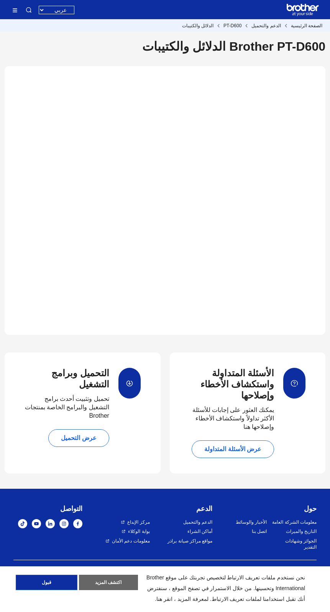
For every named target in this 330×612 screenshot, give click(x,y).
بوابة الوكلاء (138, 531)
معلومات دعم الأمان (131, 541)
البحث (29, 10)
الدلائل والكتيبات (197, 25)
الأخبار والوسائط (251, 522)
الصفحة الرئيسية (306, 25)
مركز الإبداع (138, 522)
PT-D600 (232, 25)
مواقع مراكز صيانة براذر (189, 541)
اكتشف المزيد (108, 582)
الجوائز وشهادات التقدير (301, 544)
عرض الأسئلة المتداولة (232, 449)
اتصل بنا (259, 531)
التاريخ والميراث (301, 531)
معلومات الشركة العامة (294, 522)
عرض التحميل (78, 438)
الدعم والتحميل (266, 25)
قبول (46, 582)
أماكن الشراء (199, 531)
